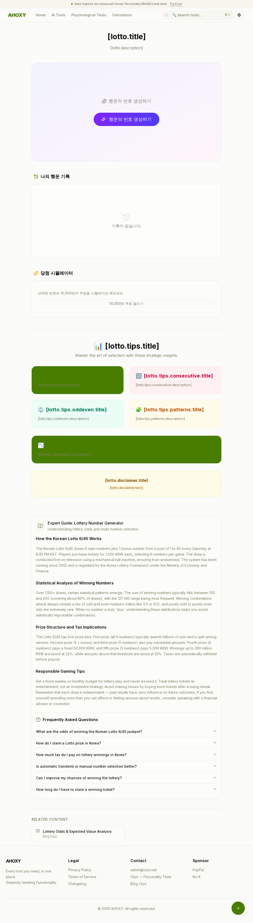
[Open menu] (238, 908)
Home (41, 15)
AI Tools (58, 15)
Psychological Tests (88, 15)
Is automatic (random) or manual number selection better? (126, 766)
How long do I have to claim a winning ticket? (126, 789)
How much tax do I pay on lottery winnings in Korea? (126, 754)
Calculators (122, 15)
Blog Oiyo (138, 884)
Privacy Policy (79, 870)
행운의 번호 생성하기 (126, 119)
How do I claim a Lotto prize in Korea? (126, 743)
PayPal (198, 870)
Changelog (77, 884)
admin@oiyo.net (143, 870)
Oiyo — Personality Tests (150, 877)
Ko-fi (196, 877)
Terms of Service (82, 877)
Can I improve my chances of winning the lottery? (126, 778)
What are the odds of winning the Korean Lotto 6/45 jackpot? (126, 731)
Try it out (176, 4)
